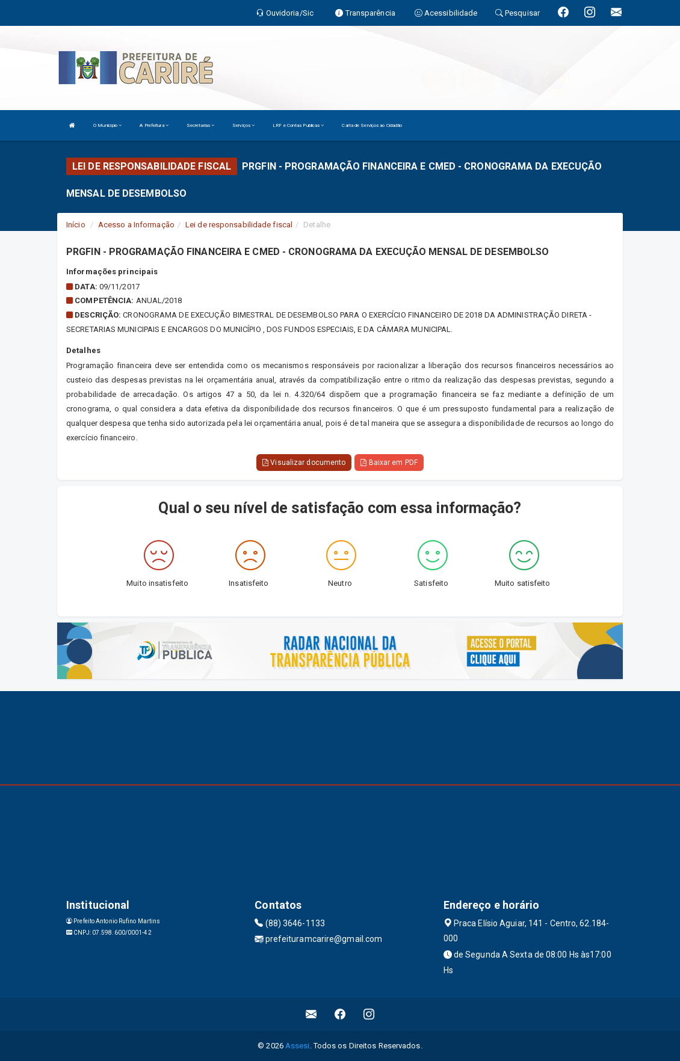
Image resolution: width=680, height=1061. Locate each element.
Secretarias (200, 125)
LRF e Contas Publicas (298, 125)
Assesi (297, 1045)
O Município (107, 125)
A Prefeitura (154, 125)
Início (75, 224)
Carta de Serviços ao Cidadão (372, 125)
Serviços (243, 125)
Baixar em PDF (389, 462)
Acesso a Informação (136, 224)
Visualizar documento (303, 462)
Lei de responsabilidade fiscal (238, 224)
